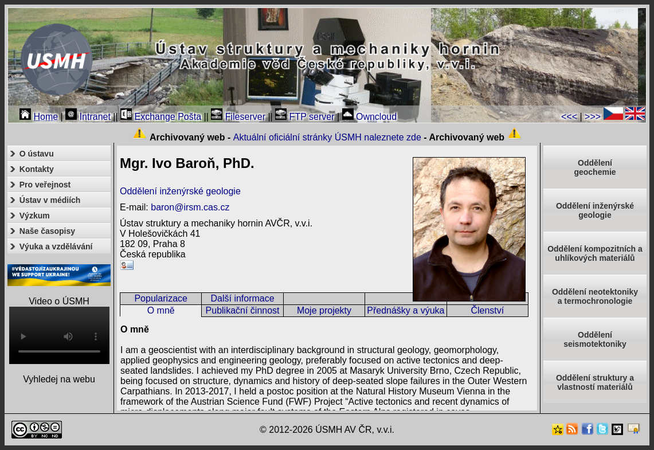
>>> (593, 117)
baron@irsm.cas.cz (190, 207)
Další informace (243, 298)
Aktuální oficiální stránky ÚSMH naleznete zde (327, 137)
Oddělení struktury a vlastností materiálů (595, 382)
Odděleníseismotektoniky (594, 339)
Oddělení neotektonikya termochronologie (595, 296)
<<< (569, 117)
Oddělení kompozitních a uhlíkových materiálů (595, 253)
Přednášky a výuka (405, 310)
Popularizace (160, 298)
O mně (161, 310)
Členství (487, 310)
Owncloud (369, 117)
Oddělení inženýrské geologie (180, 191)
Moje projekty (324, 310)
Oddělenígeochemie (595, 167)
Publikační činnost (243, 310)
